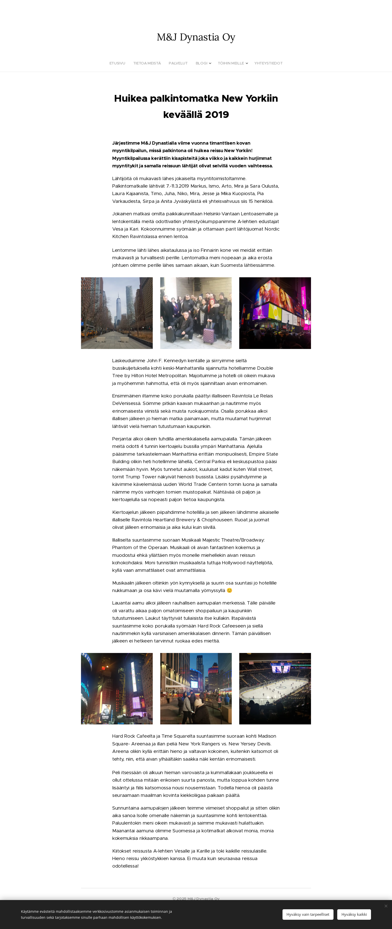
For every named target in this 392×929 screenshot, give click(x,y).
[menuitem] (117, 63)
